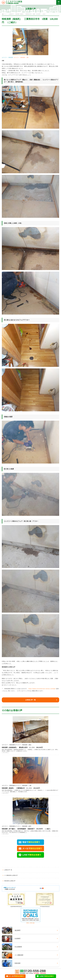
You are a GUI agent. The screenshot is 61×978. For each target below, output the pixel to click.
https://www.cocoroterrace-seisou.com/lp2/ (42, 688)
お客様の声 (11, 14)
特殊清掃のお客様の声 (9, 880)
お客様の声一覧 (30, 700)
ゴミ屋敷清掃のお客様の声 (11, 875)
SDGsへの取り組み (30, 922)
